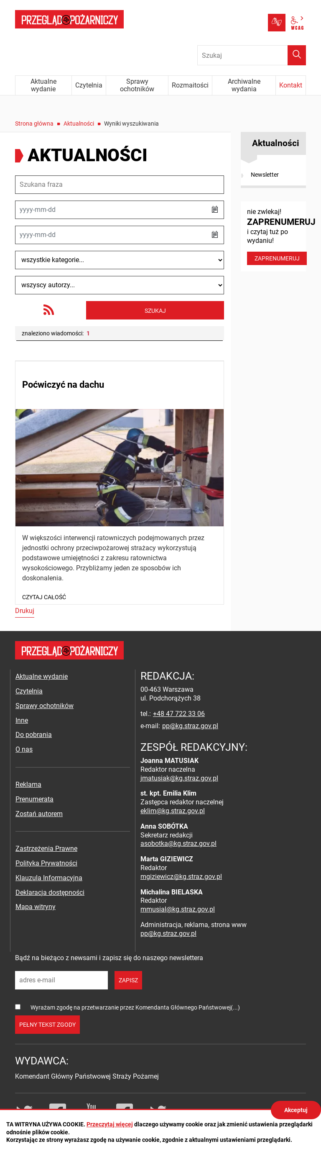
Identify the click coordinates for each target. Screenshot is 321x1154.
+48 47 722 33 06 (179, 714)
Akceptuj (296, 1110)
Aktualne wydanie (41, 676)
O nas (24, 749)
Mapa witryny (35, 907)
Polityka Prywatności (46, 863)
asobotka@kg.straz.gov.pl (178, 843)
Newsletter (265, 174)
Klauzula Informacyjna (48, 878)
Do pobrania (33, 735)
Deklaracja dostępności (49, 892)
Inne (21, 720)
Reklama (28, 784)
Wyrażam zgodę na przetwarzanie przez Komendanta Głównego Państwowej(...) (135, 1007)
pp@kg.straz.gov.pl (190, 726)
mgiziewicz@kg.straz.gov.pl (181, 877)
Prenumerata (34, 799)
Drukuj (24, 611)
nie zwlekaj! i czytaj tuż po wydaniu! (276, 236)
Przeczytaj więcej (110, 1124)
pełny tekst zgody (47, 1024)
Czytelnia (29, 691)
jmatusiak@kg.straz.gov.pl (179, 778)
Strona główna (34, 123)
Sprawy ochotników (44, 706)
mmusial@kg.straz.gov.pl (177, 909)
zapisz (128, 980)
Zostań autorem (39, 814)
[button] (215, 210)
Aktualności (79, 123)
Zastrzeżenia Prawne (46, 849)
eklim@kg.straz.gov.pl (172, 811)
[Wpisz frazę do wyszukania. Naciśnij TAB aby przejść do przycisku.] (251, 55)
